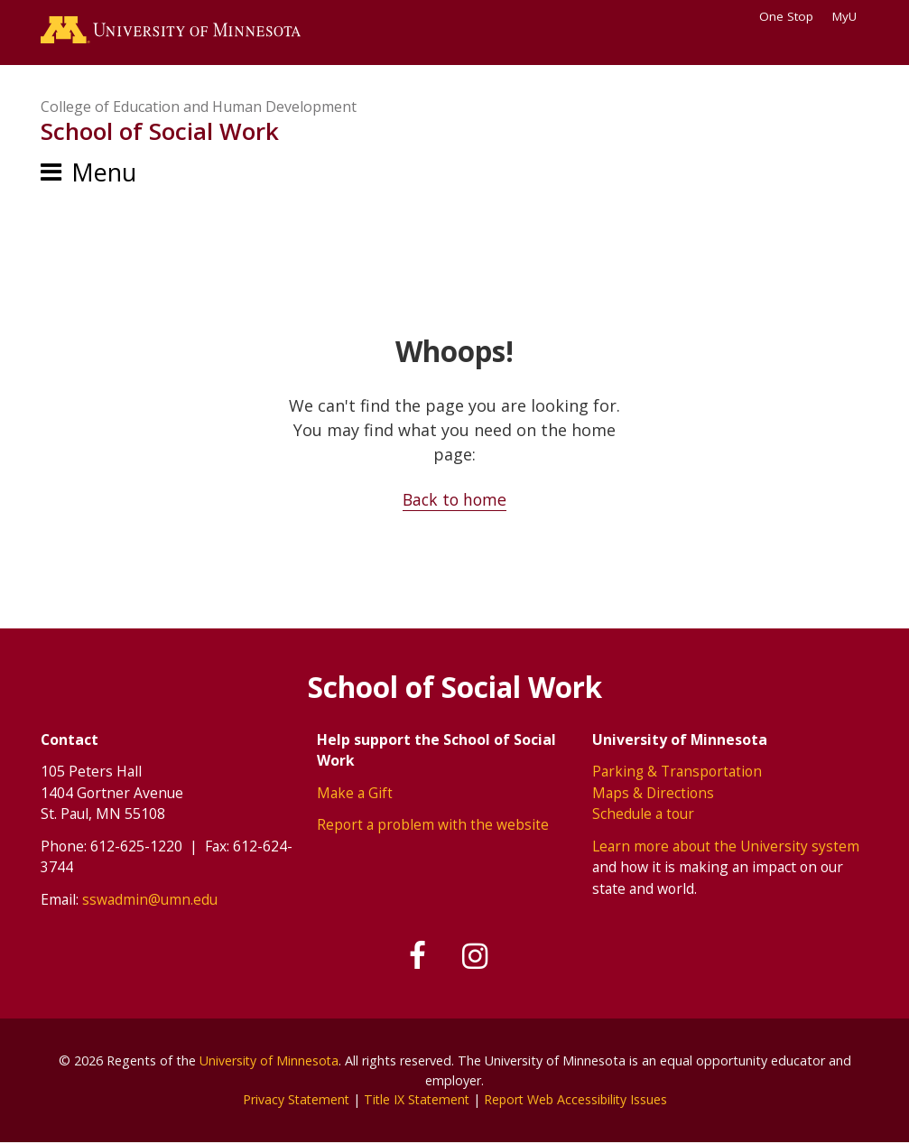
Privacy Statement (292, 1101)
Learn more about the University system (726, 847)
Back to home (454, 501)
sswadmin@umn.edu (150, 900)
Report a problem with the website (433, 826)
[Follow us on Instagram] (477, 958)
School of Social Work (160, 133)
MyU (850, 16)
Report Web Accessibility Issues (578, 1101)
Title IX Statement (415, 1101)
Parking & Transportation (677, 772)
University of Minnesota (269, 1062)
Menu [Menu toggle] (103, 174)
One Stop (786, 16)
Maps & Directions (653, 794)
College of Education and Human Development (199, 108)
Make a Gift (355, 794)
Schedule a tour (643, 815)
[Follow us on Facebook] (416, 958)
